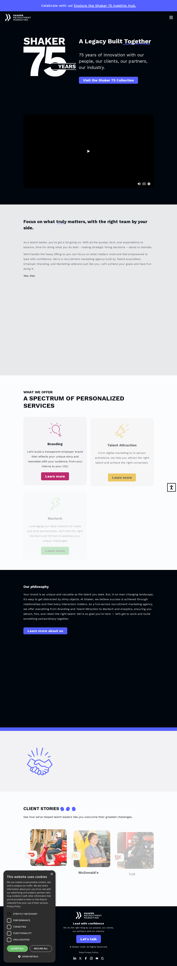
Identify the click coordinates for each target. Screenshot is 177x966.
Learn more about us (45, 634)
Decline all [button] (41, 948)
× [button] (51, 874)
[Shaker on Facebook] (86, 958)
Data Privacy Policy (88, 952)
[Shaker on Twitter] (80, 958)
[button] (29, 956)
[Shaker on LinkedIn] (75, 958)
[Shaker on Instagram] (91, 958)
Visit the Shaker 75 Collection (108, 80)
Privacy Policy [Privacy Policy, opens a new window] (14, 906)
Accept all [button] (17, 948)
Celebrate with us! (88, 5)
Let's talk (88, 939)
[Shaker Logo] (15, 17)
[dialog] (29, 916)
